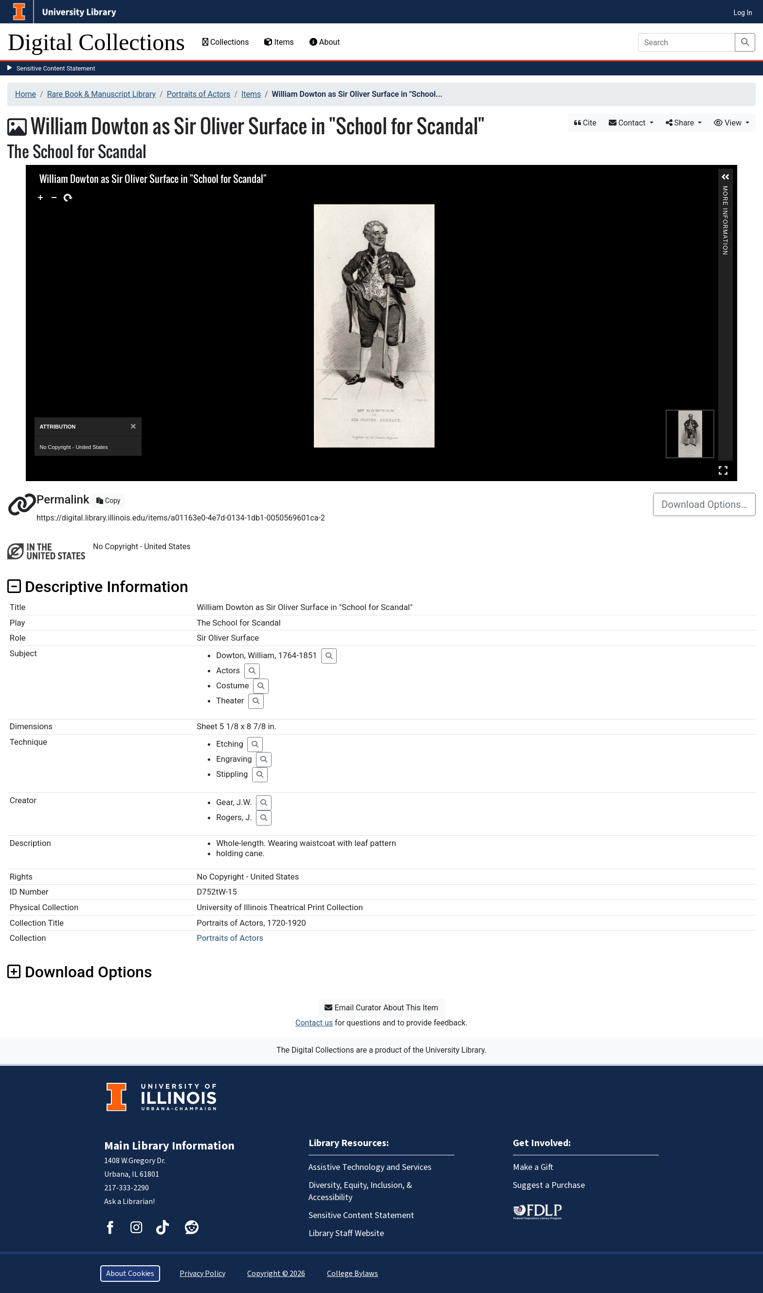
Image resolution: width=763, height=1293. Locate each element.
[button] (725, 177)
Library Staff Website (346, 1233)
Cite (585, 122)
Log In (743, 13)
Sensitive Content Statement (56, 68)
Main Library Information (169, 1145)
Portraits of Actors (199, 94)
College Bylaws (352, 1273)
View (729, 122)
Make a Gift (533, 1167)
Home (25, 94)
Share (681, 122)
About (324, 42)
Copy (108, 500)
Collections (225, 42)
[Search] (686, 42)
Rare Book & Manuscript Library (101, 94)
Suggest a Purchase (549, 1185)
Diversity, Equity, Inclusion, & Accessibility (360, 1191)
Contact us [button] (314, 1022)
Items (278, 42)
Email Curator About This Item (381, 1007)
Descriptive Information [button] (97, 586)
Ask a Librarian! (129, 1201)
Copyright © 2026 (276, 1273)
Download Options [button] (79, 972)
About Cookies (130, 1273)
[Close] (133, 426)
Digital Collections (96, 42)
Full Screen (723, 470)
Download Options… (704, 504)
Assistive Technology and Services (370, 1167)
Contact (628, 122)
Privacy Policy (202, 1273)
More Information (725, 190)
